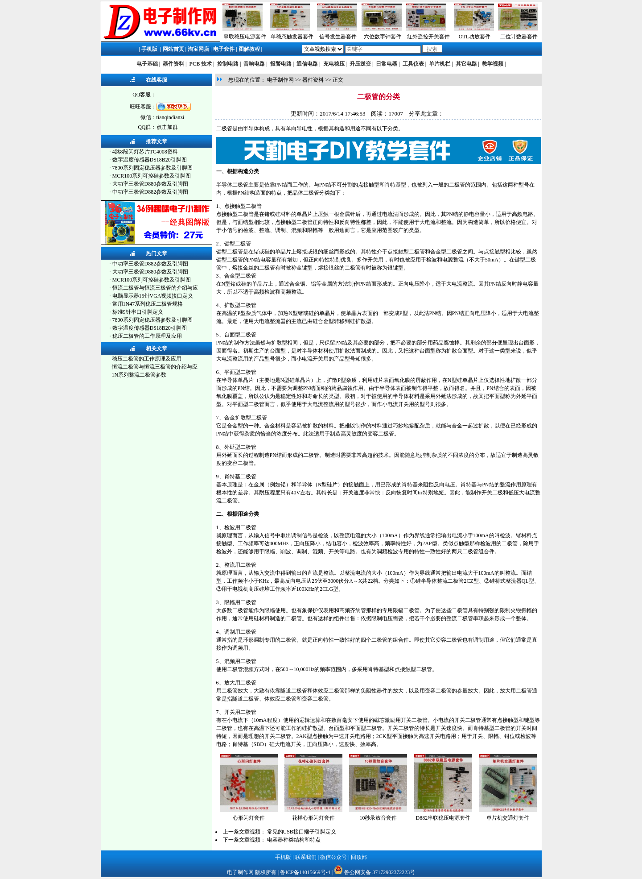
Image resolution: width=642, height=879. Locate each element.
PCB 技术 (200, 64)
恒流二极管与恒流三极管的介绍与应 (155, 288)
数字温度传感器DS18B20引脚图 (149, 160)
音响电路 (254, 64)
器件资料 (173, 64)
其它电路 (466, 64)
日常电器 (386, 64)
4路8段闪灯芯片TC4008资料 (145, 152)
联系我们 (306, 857)
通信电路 (307, 64)
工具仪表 (413, 64)
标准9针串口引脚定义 (137, 312)
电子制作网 (280, 80)
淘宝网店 (198, 49)
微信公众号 (333, 857)
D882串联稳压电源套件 (443, 818)
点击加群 (167, 127)
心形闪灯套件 (249, 818)
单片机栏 (439, 64)
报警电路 (281, 64)
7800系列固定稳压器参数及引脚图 (152, 168)
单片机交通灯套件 (507, 818)
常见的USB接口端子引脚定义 (301, 832)
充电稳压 (334, 64)
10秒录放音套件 (378, 818)
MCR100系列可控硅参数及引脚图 (151, 176)
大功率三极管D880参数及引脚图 (150, 184)
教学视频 (492, 64)
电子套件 (224, 49)
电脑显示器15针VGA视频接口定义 (152, 296)
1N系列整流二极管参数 (139, 375)
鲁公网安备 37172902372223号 (379, 872)
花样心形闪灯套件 (313, 818)
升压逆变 (360, 64)
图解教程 (249, 49)
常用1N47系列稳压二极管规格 (147, 304)
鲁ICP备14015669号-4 (305, 872)
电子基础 (147, 64)
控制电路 (228, 64)
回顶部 (359, 857)
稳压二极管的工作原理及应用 (147, 336)
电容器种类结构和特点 (294, 840)
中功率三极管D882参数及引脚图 (150, 192)
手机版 (149, 49)
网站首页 (173, 49)
